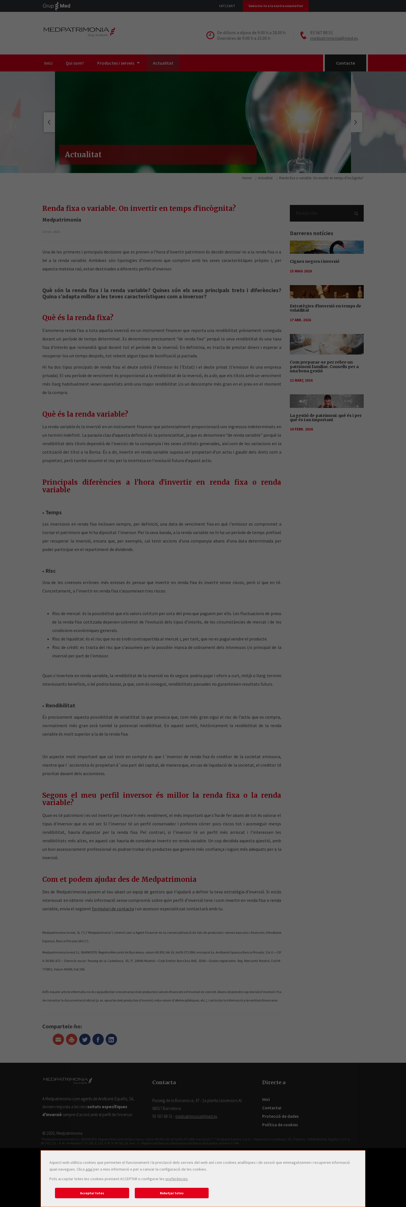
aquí (88, 1169)
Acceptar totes (92, 1193)
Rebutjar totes (172, 1193)
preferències (177, 1178)
